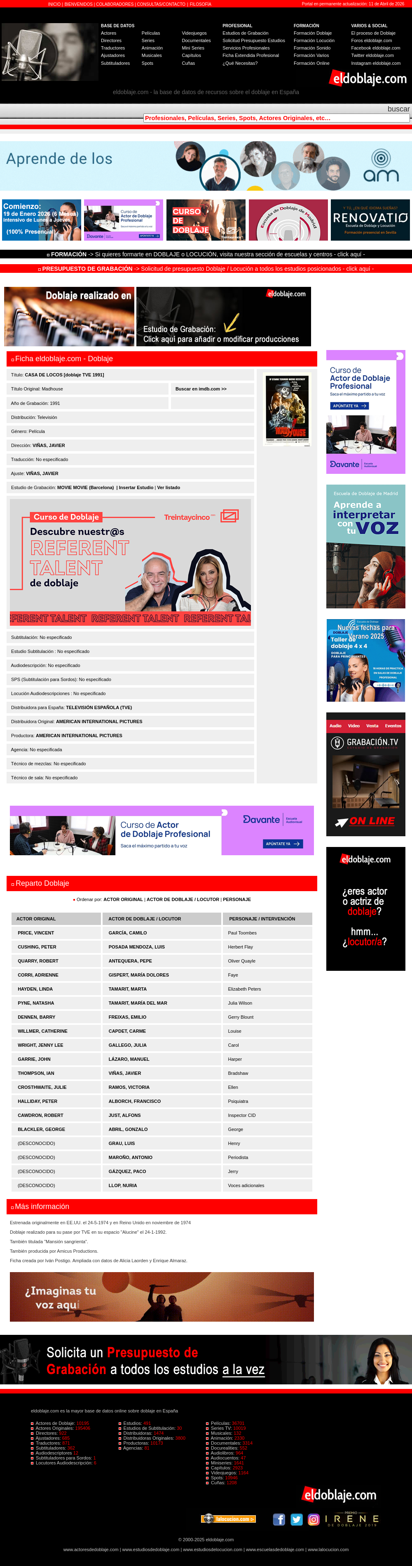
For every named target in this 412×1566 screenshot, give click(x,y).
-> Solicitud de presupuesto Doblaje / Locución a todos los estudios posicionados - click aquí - (206, 268)
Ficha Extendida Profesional (250, 55)
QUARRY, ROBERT (38, 960)
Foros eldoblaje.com (371, 40)
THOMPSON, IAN (36, 1073)
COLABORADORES (115, 4)
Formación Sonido (312, 47)
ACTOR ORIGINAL (123, 899)
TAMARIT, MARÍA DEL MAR (138, 1003)
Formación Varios (311, 55)
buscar (399, 109)
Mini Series (193, 47)
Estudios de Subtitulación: (148, 1428)
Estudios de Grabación (245, 33)
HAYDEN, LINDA (35, 988)
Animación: (220, 1438)
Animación (152, 47)
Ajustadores (113, 55)
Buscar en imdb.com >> (200, 388)
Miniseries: (220, 1462)
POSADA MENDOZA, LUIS (137, 946)
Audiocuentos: (223, 1457)
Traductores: (46, 1443)
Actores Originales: (53, 1428)
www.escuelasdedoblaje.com (275, 1549)
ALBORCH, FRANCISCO (135, 1101)
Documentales (196, 40)
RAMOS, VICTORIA (129, 1087)
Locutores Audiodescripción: (62, 1462)
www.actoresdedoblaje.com (91, 1549)
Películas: (219, 1423)
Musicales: (220, 1433)
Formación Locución (314, 40)
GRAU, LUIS (122, 1143)
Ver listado (168, 487)
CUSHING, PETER (37, 946)
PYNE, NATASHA (36, 1003)
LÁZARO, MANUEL (129, 1059)
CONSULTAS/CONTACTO (161, 4)
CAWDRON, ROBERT (40, 1115)
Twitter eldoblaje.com (372, 55)
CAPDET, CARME (127, 1031)
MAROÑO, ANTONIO (130, 1157)
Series (148, 40)
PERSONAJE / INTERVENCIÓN (262, 918)
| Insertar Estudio (135, 487)
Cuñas (188, 63)
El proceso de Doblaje (373, 33)
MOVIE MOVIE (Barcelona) (85, 487)
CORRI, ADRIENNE (38, 974)
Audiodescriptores (52, 1452)
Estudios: (131, 1423)
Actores (108, 33)
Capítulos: (219, 1467)
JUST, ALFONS (125, 1115)
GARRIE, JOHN (34, 1059)
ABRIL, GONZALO (128, 1129)
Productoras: (135, 1443)
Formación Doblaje (313, 33)
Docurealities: (223, 1447)
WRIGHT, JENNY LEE (40, 1045)
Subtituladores (115, 63)
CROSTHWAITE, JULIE (42, 1087)
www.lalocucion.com (328, 1549)
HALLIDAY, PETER (37, 1101)
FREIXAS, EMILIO (128, 1017)
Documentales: (224, 1443)
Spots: (215, 1477)
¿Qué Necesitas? (240, 63)
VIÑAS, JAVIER (49, 445)
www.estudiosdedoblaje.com (151, 1549)
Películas (151, 33)
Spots (147, 63)
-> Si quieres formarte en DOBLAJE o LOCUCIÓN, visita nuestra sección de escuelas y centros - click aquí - (207, 254)
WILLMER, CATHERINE (43, 1031)
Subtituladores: (49, 1447)
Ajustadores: (46, 1438)
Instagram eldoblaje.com (376, 63)
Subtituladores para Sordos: (62, 1457)
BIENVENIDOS (79, 4)
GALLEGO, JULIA (128, 1045)
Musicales (152, 55)
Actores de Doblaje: (54, 1423)
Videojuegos (194, 33)
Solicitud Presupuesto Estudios (253, 40)
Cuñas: (216, 1482)
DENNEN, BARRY (36, 1017)
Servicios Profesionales (245, 47)
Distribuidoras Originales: (147, 1438)
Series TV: (219, 1428)
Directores (111, 40)
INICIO (55, 4)
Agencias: (132, 1447)
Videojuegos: (222, 1472)
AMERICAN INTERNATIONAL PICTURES (99, 721)
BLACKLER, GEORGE (41, 1129)
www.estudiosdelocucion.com (212, 1549)
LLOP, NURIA (123, 1185)
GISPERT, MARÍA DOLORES (139, 974)
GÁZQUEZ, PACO (127, 1171)
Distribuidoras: (136, 1433)
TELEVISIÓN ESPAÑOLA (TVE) (99, 707)
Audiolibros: (221, 1452)
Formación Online (312, 63)
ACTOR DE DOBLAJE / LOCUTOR (183, 899)
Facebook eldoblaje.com (375, 47)
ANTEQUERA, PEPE (130, 960)
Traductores (113, 47)
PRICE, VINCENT (36, 932)
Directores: (45, 1433)
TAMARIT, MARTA (128, 988)
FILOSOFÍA (200, 4)
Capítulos (191, 55)
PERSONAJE (237, 899)
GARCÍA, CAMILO (128, 932)
